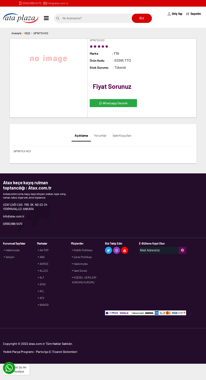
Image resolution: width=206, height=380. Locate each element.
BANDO (44, 304)
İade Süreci (80, 270)
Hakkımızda (13, 250)
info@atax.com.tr (57, 3)
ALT (42, 277)
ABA (42, 257)
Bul (141, 18)
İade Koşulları (122, 135)
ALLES (44, 270)
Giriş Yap (175, 13)
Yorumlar (100, 135)
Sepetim (193, 13)
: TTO (115, 53)
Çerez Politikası (83, 257)
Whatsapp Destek (113, 103)
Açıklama (81, 135)
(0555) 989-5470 (32, 3)
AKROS (44, 263)
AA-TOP (44, 250)
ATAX (43, 284)
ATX (42, 298)
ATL (42, 291)
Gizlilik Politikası (83, 250)
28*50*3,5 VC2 (40, 33)
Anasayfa (16, 33)
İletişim (10, 257)
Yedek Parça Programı (18, 351)
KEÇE (27, 33)
